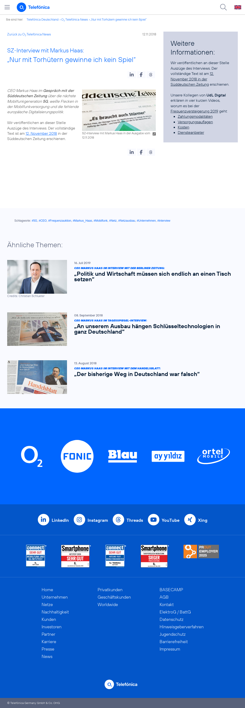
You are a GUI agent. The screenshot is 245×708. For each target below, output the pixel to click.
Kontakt (167, 604)
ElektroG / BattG (175, 612)
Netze (47, 604)
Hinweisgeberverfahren (182, 626)
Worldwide (108, 604)
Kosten (183, 127)
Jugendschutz (173, 634)
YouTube (170, 520)
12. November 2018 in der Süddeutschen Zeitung (192, 79)
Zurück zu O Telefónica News (29, 34)
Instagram (98, 520)
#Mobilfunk (101, 220)
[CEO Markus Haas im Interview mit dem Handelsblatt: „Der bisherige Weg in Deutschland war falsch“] (120, 377)
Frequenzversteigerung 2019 (194, 111)
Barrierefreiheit (174, 641)
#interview (163, 220)
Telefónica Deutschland (43, 19)
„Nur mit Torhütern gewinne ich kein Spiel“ (118, 19)
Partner (48, 634)
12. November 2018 (41, 133)
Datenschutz (172, 619)
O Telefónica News (74, 19)
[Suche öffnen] (223, 7)
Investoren (51, 626)
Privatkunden (110, 589)
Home (47, 589)
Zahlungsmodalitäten (195, 116)
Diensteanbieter (191, 132)
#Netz (113, 220)
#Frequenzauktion (59, 220)
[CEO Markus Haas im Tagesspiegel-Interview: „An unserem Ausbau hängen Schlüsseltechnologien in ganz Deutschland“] (120, 329)
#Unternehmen (146, 220)
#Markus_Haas (82, 220)
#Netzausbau (126, 220)
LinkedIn (60, 520)
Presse (48, 649)
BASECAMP (171, 589)
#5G (34, 220)
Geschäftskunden (114, 597)
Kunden (49, 619)
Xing (202, 520)
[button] (132, 74)
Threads (135, 520)
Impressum (170, 649)
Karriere (49, 641)
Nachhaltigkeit (55, 612)
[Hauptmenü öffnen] (7, 7)
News (47, 656)
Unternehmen (55, 597)
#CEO (43, 220)
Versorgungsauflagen (195, 121)
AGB (164, 597)
